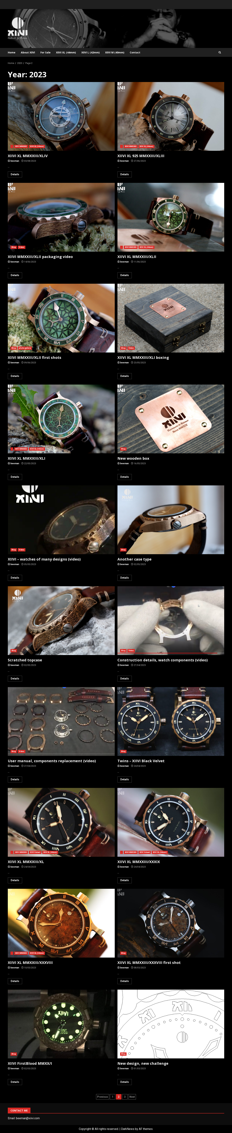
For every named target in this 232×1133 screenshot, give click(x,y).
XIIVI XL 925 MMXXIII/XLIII (170, 116)
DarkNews (127, 1129)
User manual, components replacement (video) (61, 721)
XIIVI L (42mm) (90, 52)
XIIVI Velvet (35, 852)
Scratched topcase (61, 620)
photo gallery (25, 348)
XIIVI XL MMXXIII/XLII (170, 217)
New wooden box (170, 419)
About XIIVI (28, 52)
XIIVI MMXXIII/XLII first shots (61, 318)
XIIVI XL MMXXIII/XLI (61, 419)
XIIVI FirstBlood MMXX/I (61, 1024)
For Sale (45, 52)
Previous (102, 1096)
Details (15, 174)
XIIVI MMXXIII (21, 146)
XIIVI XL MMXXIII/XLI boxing (170, 318)
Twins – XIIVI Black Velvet (170, 721)
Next (132, 1096)
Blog (14, 247)
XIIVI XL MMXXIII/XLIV (61, 116)
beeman (15, 161)
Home (11, 52)
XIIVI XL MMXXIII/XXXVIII (61, 923)
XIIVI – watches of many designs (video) (61, 519)
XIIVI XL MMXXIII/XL (61, 822)
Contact (135, 52)
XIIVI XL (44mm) (66, 52)
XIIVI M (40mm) (114, 52)
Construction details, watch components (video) (170, 620)
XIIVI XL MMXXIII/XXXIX (170, 822)
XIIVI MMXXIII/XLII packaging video (61, 217)
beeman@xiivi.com (28, 1118)
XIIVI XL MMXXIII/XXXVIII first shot (170, 923)
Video (21, 247)
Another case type (170, 519)
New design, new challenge (170, 1024)
